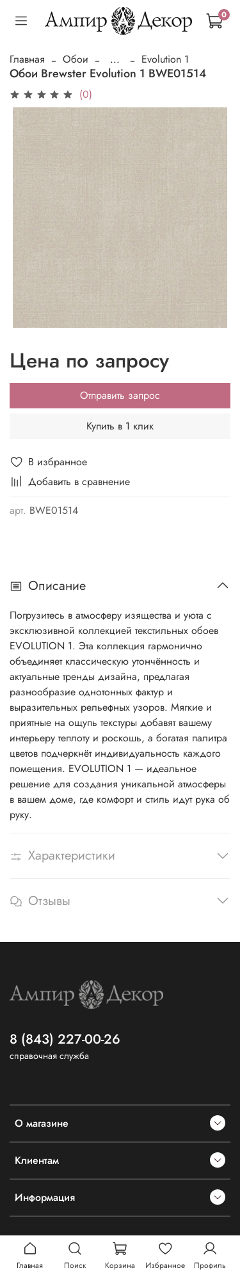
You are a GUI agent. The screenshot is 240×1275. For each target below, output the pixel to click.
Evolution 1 (165, 59)
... (115, 59)
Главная (27, 59)
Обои (75, 59)
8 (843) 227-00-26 (65, 1039)
